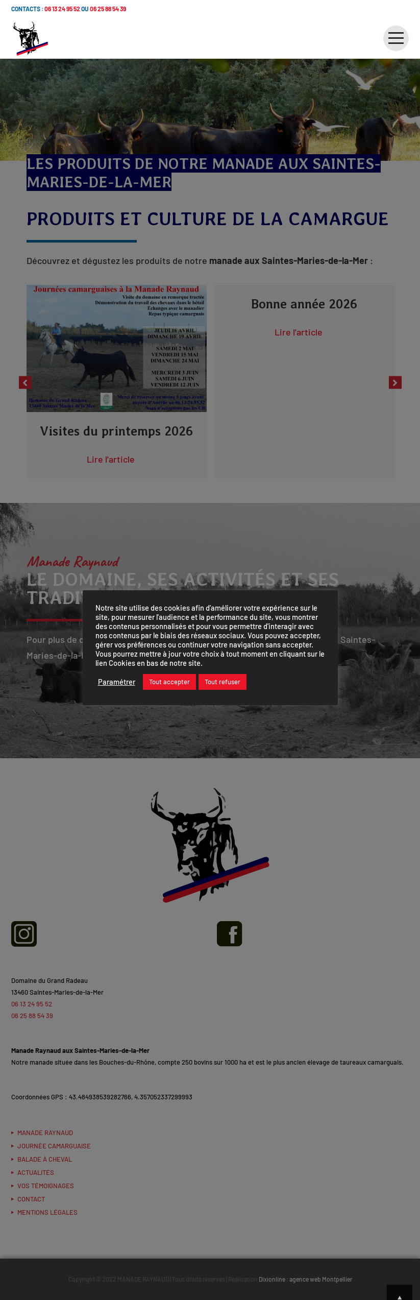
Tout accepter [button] (169, 682)
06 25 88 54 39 (108, 8)
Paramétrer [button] (116, 681)
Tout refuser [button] (222, 682)
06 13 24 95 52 (62, 8)
